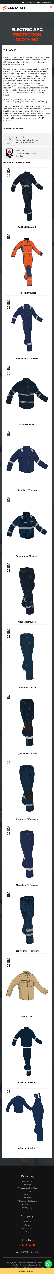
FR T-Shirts (27, 1194)
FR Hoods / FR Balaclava (27, 1201)
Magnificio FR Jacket (27, 490)
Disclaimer (22, 1263)
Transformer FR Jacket (27, 556)
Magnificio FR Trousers (27, 885)
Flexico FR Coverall (27, 292)
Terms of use (31, 1263)
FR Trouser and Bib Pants (27, 1188)
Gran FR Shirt (27, 1016)
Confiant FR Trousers (27, 687)
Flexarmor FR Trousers (27, 819)
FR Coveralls (27, 1181)
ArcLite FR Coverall (27, 227)
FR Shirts (27, 1191)
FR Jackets (27, 1185)
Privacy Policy (12, 1263)
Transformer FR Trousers (27, 950)
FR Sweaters (27, 1197)
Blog (25, 2)
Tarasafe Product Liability (32, 1265)
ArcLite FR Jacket (27, 424)
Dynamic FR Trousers (27, 753)
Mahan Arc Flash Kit (27, 1082)
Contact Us (27, 1228)
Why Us (27, 1225)
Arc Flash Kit (27, 1204)
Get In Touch (27, 1271)
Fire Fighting (27, 1207)
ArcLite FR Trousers (27, 621)
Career (32, 2)
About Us (27, 1221)
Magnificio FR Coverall (27, 358)
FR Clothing (27, 1176)
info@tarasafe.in (44, 2)
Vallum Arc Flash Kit (27, 1148)
